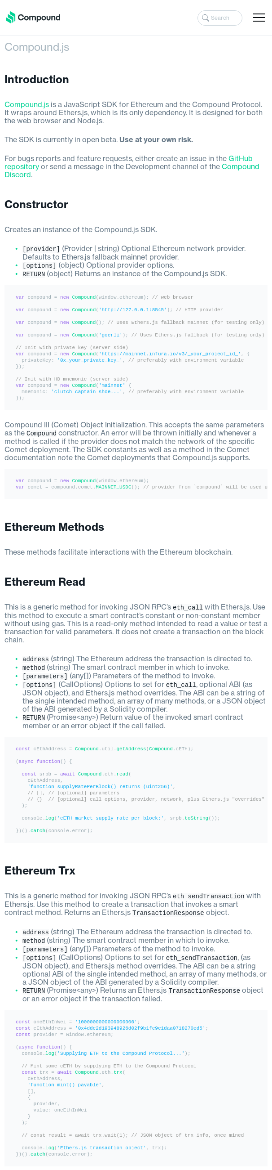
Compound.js (26, 104)
